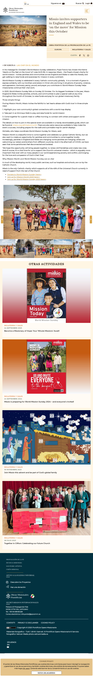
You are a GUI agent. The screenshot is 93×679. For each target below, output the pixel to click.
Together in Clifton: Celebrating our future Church (27, 543)
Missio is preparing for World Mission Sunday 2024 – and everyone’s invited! (39, 401)
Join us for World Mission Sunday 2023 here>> (26, 179)
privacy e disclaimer (28, 623)
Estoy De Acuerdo (46, 673)
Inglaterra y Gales (81, 49)
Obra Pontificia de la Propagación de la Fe (70, 45)
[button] (25, 248)
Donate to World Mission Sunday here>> (24, 174)
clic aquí (26, 668)
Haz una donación (18, 587)
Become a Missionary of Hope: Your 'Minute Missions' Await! (31, 331)
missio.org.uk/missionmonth (25, 125)
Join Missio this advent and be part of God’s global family (30, 472)
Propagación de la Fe (15, 560)
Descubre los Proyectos (20, 582)
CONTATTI (10, 623)
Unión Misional (12, 569)
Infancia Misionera (14, 563)
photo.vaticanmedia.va (38, 634)
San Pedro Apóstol (14, 566)
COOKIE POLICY (48, 623)
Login (88, 3)
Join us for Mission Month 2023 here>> (23, 177)
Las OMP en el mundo (27, 65)
